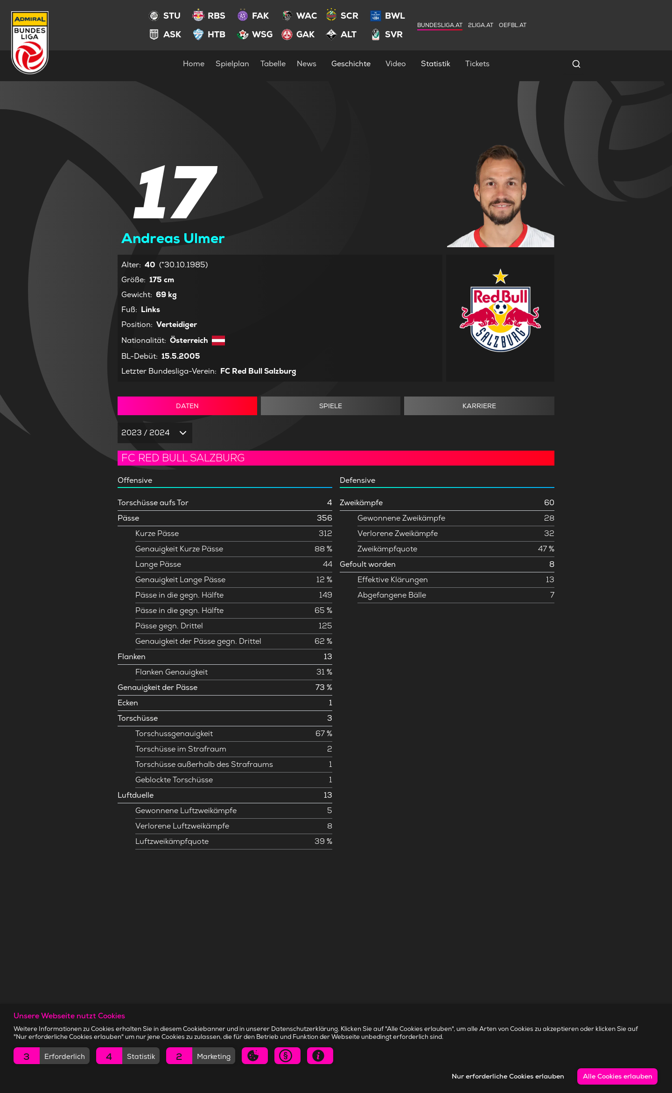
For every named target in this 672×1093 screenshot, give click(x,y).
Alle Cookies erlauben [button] (617, 1076)
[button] (52, 1055)
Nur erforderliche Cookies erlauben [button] (508, 1076)
